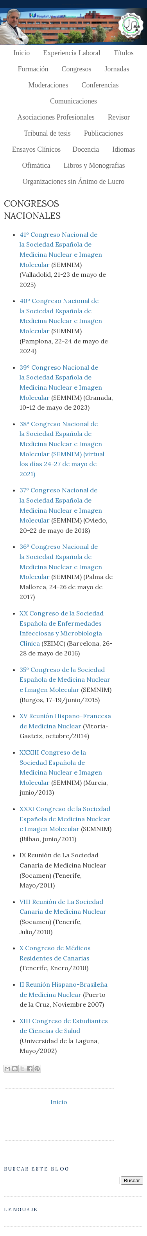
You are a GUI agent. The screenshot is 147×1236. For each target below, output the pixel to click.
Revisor (119, 117)
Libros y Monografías (94, 165)
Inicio (21, 53)
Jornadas (117, 69)
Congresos (76, 69)
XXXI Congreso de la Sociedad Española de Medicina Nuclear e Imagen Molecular (65, 819)
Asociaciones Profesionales (55, 117)
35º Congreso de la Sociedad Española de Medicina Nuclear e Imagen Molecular (65, 679)
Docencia (85, 149)
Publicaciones (103, 133)
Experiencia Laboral (71, 53)
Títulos (124, 53)
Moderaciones (48, 85)
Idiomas (123, 149)
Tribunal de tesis (47, 133)
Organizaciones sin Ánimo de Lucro (74, 181)
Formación (33, 69)
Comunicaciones (73, 101)
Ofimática (36, 165)
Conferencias (100, 85)
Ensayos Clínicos (36, 149)
